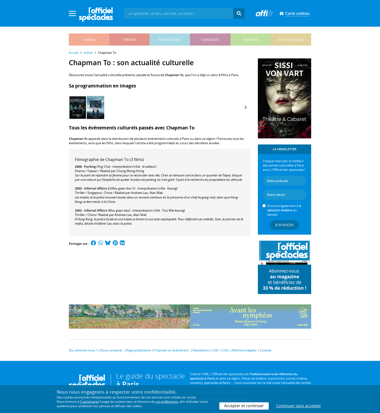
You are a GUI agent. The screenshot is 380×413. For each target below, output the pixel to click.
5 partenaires (89, 401)
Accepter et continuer (244, 405)
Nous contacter (111, 350)
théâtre (129, 39)
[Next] (245, 107)
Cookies (265, 350)
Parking (90, 166)
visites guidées (291, 39)
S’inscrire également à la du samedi (284, 210)
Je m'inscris (284, 225)
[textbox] (178, 13)
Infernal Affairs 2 (97, 188)
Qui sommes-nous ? (83, 350)
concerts (210, 39)
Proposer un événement (171, 350)
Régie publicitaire (138, 350)
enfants (250, 39)
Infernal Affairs (95, 210)
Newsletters (201, 350)
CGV (216, 350)
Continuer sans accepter (298, 405)
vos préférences (166, 401)
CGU (225, 350)
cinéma (88, 39)
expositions (170, 39)
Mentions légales (244, 350)
